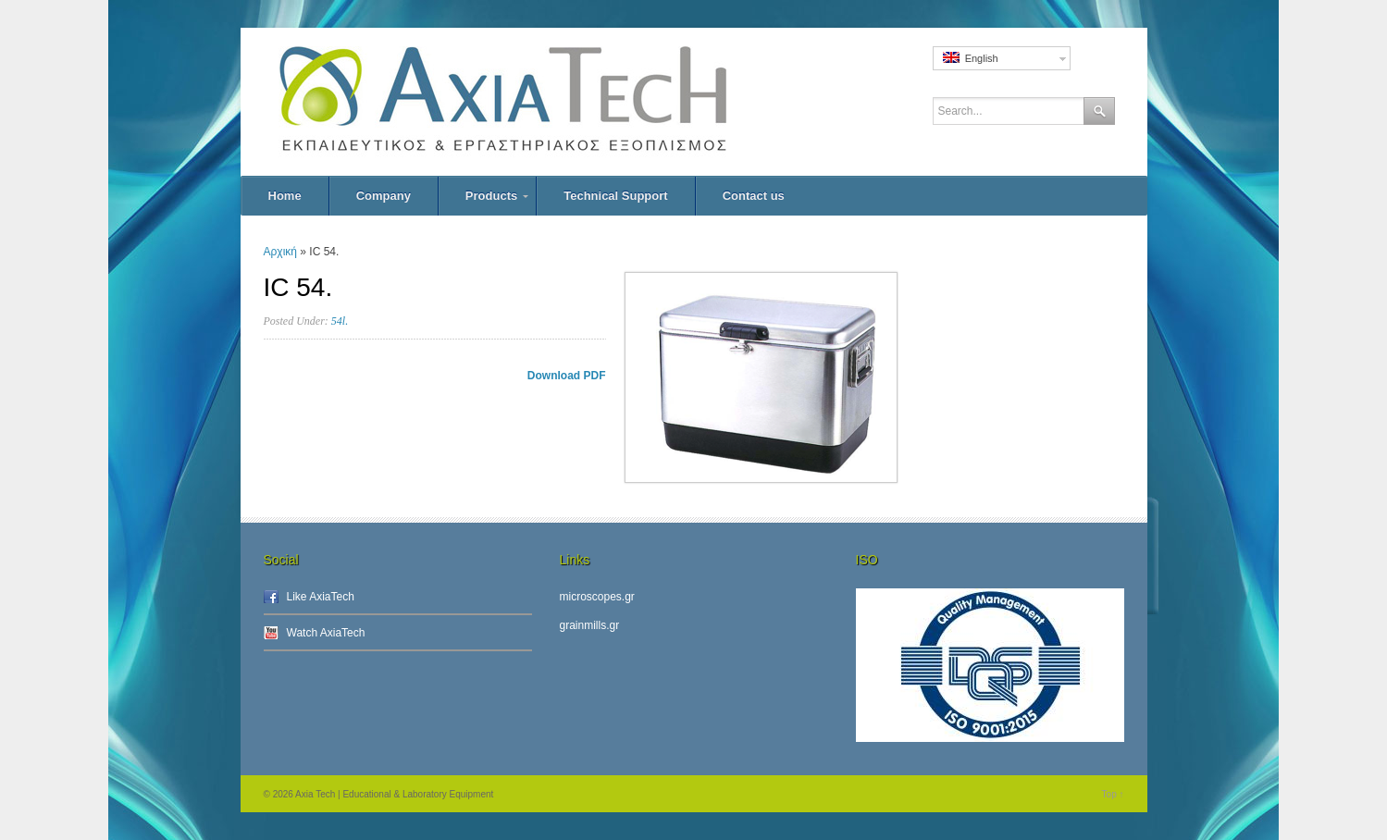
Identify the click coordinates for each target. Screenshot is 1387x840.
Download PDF (566, 375)
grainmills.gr (590, 625)
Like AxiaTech (320, 596)
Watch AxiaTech (326, 632)
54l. (339, 321)
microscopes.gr (597, 596)
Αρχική (280, 251)
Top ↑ (1113, 794)
